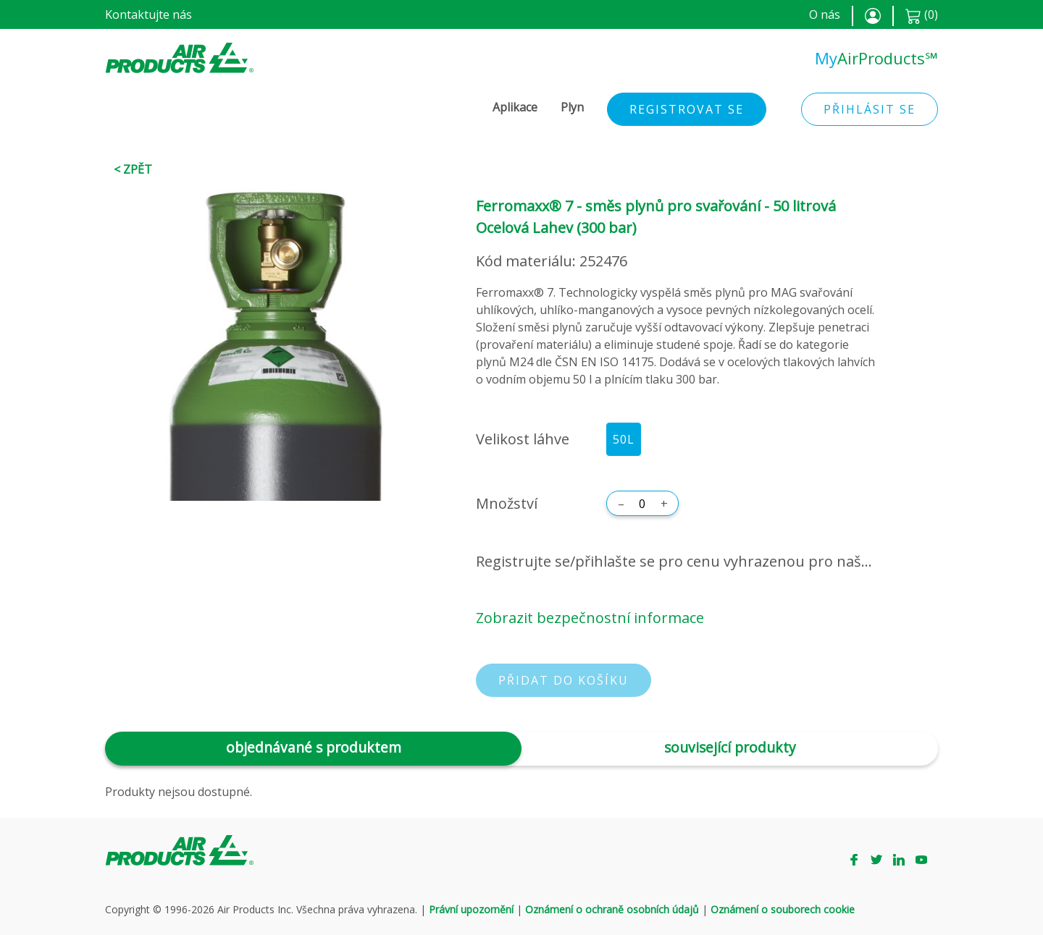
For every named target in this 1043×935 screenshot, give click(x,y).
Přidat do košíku (563, 680)
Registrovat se (686, 109)
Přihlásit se (870, 109)
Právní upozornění (471, 909)
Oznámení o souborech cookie (783, 909)
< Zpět (133, 169)
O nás (824, 14)
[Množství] (642, 503)
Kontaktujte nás (148, 14)
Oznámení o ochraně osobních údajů (612, 909)
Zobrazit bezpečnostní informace (590, 617)
